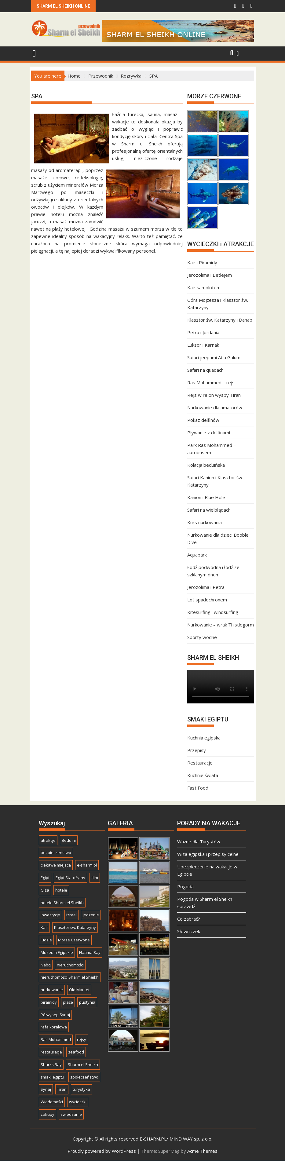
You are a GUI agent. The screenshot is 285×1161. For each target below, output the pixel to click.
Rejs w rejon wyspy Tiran (214, 395)
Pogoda (185, 886)
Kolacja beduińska (206, 465)
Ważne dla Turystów (198, 841)
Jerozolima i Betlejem (209, 275)
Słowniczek (188, 931)
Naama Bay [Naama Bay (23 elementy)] (89, 952)
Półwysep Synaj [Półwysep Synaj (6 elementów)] (55, 1014)
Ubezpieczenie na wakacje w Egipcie (207, 870)
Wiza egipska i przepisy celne (208, 854)
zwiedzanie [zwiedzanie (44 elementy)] (71, 1114)
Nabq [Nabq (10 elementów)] (46, 965)
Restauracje (200, 763)
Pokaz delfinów (203, 420)
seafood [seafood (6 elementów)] (76, 1052)
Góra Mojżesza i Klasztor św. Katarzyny (217, 303)
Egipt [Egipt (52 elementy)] (45, 877)
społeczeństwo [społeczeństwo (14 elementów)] (84, 1077)
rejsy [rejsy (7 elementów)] (81, 1039)
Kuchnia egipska (204, 738)
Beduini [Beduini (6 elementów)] (69, 840)
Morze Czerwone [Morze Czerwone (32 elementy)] (74, 940)
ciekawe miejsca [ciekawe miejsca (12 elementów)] (56, 865)
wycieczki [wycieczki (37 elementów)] (77, 1101)
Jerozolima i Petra (206, 587)
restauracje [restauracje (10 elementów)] (51, 1052)
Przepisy (196, 750)
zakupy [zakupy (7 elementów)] (47, 1114)
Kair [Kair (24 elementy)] (44, 927)
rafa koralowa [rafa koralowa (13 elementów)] (54, 1027)
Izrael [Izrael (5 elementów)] (71, 915)
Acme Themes (202, 1151)
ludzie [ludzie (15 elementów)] (46, 940)
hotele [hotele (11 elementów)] (61, 890)
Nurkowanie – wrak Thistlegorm (220, 625)
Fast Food (197, 788)
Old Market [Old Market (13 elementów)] (79, 989)
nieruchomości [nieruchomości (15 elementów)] (70, 965)
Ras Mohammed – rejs (211, 382)
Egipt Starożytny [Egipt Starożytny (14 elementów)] (70, 877)
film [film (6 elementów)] (94, 877)
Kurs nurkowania (204, 522)
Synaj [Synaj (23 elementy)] (46, 1089)
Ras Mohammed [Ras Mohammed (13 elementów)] (56, 1039)
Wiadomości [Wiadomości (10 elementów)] (52, 1101)
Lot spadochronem (207, 600)
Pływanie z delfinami (208, 432)
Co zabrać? (188, 919)
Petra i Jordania (203, 332)
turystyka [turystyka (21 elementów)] (81, 1089)
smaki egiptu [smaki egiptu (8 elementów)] (52, 1077)
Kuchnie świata (202, 775)
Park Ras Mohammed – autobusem (211, 448)
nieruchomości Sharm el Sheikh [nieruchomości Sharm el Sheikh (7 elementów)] (70, 977)
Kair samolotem (204, 287)
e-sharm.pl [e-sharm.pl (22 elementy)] (87, 865)
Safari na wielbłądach (209, 510)
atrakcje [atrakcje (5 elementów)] (48, 840)
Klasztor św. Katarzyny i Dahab (219, 320)
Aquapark (197, 555)
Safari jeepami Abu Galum (213, 357)
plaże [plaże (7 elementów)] (68, 1002)
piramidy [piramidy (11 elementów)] (49, 1002)
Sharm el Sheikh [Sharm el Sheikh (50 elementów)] (83, 1064)
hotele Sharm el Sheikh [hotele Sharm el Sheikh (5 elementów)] (62, 902)
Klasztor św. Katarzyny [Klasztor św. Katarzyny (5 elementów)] (75, 927)
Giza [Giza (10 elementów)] (45, 890)
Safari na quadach (205, 370)
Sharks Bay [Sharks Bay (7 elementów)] (51, 1064)
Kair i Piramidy (202, 262)
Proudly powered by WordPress (102, 1151)
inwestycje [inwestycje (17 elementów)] (50, 915)
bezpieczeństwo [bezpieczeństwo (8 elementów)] (56, 852)
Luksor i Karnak (203, 345)
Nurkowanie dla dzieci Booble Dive (218, 538)
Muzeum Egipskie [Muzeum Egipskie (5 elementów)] (57, 952)
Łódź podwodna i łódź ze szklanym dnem (213, 571)
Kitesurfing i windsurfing (212, 612)
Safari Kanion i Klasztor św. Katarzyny (215, 481)
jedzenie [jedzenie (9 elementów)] (91, 915)
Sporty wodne (202, 637)
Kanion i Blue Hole (206, 497)
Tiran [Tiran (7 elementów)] (62, 1089)
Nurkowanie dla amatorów (214, 407)
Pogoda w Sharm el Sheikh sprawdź (204, 902)
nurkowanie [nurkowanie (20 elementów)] (52, 989)
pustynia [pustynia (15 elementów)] (87, 1002)
